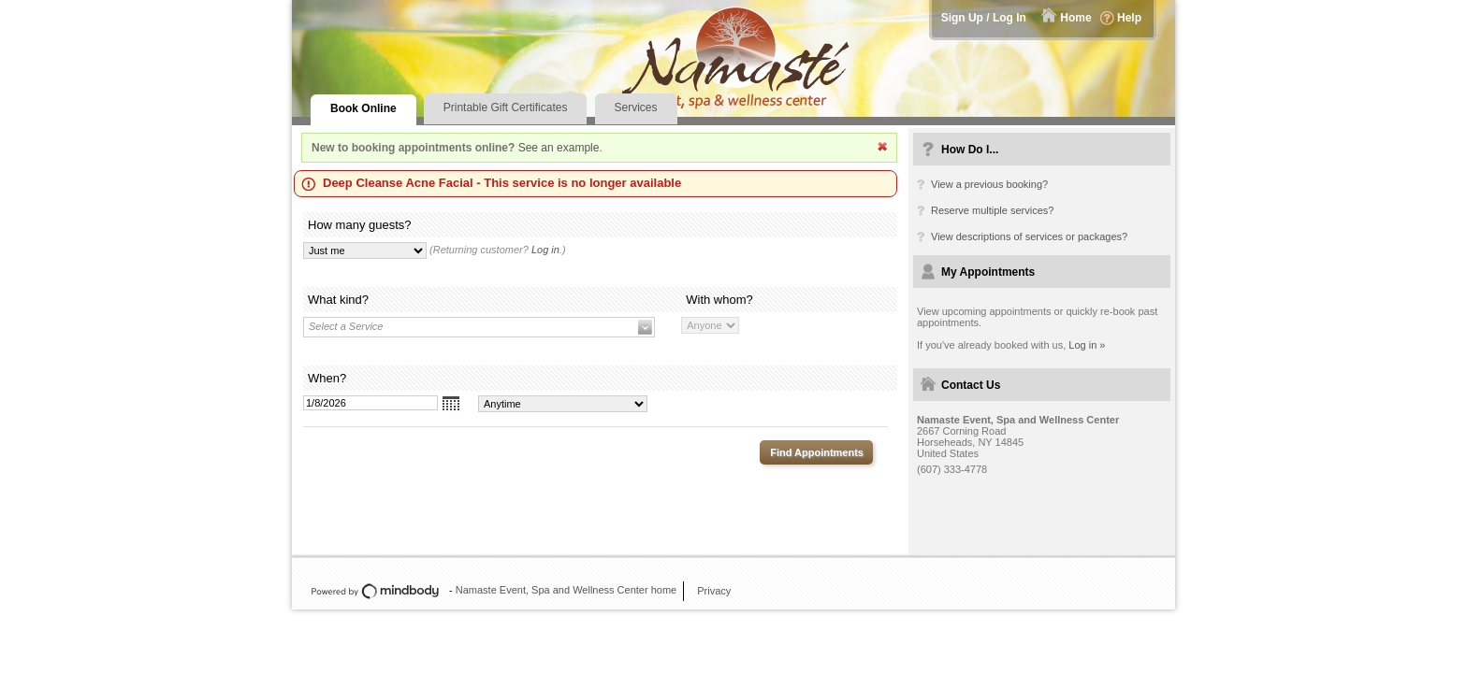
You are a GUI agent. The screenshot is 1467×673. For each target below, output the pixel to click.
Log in (545, 249)
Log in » (1086, 345)
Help (1129, 17)
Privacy (714, 590)
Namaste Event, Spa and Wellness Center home (566, 589)
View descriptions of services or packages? (1029, 236)
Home (1075, 17)
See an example (559, 147)
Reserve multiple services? (992, 210)
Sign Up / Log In (983, 17)
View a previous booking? (989, 184)
